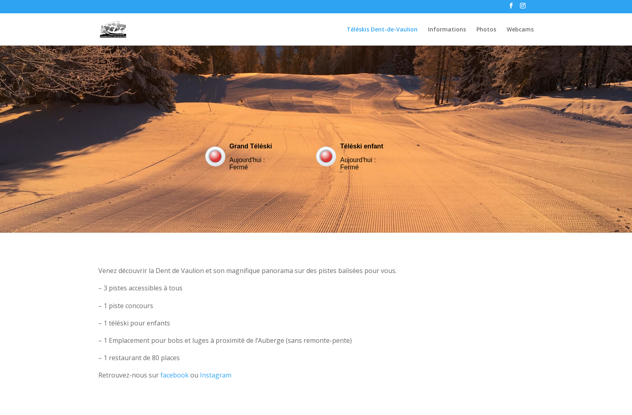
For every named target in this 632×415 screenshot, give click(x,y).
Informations (447, 30)
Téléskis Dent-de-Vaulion (382, 30)
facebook (174, 375)
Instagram (215, 375)
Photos (486, 30)
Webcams (520, 30)
